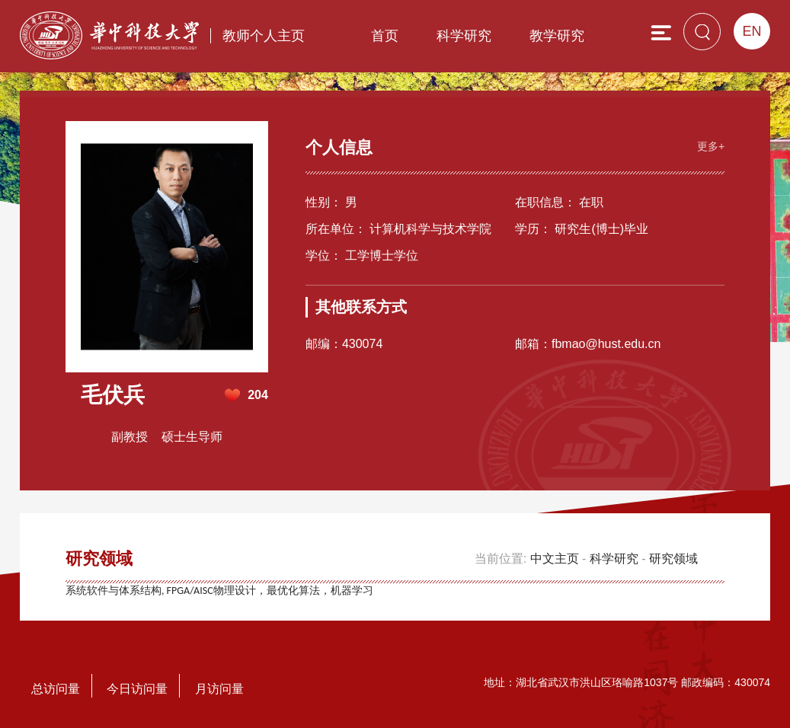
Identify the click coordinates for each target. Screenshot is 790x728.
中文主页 (554, 558)
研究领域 (673, 558)
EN (752, 31)
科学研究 (464, 35)
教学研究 (556, 35)
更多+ (710, 146)
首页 (384, 35)
